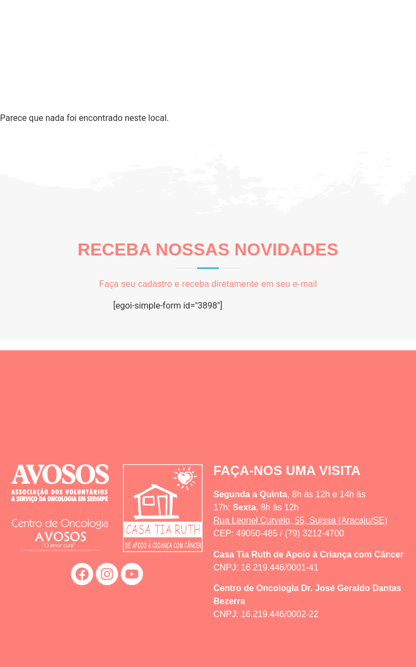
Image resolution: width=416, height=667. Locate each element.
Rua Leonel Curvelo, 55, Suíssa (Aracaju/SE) (300, 520)
